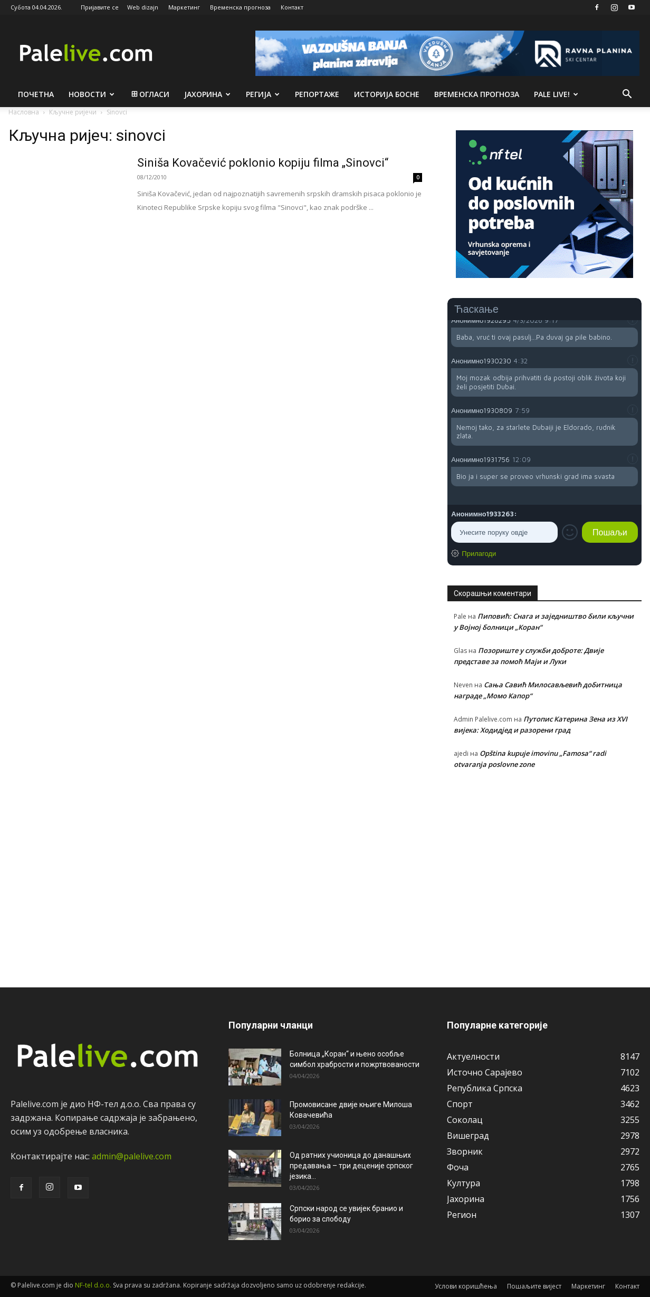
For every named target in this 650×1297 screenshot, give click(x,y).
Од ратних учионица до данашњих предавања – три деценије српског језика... (351, 1165)
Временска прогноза (240, 7)
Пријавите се (100, 7)
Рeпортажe (317, 94)
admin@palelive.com (131, 1156)
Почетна (36, 94)
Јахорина (207, 94)
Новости (91, 94)
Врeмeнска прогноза (476, 94)
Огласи (149, 94)
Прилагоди (479, 553)
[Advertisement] (544, 872)
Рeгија (263, 94)
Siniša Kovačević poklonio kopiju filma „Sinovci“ (262, 162)
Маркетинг (184, 7)
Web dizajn (142, 7)
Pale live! (556, 94)
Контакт (292, 7)
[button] (626, 95)
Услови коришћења (466, 1286)
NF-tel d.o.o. (93, 1285)
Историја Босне (386, 94)
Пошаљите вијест (534, 1286)
